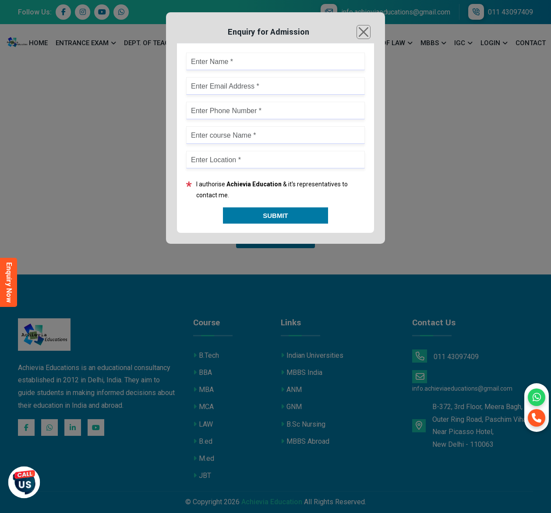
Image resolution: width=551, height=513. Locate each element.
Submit (275, 215)
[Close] (364, 32)
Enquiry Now (9, 282)
